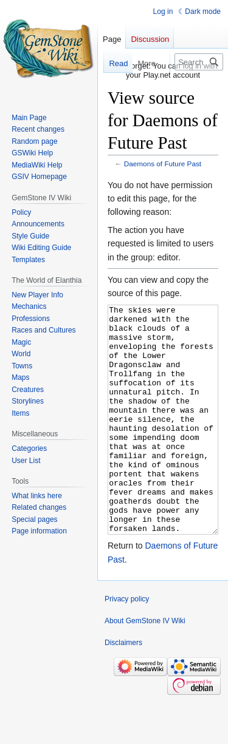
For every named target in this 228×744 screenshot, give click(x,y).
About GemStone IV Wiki (145, 666)
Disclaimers (123, 688)
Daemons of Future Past (162, 163)
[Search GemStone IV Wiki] (198, 61)
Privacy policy (127, 644)
